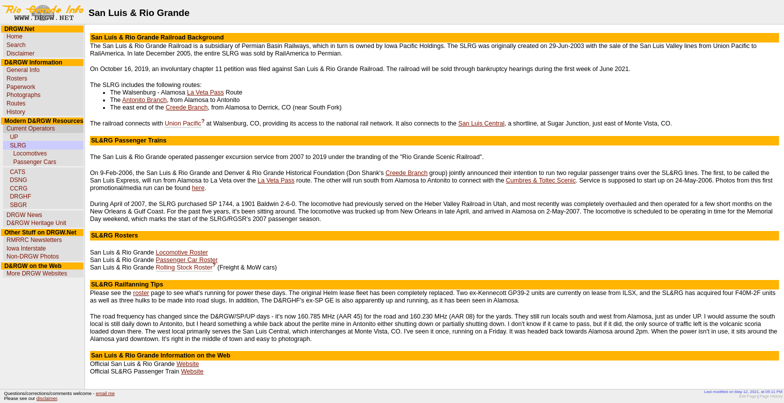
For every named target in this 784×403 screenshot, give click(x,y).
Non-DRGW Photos (32, 256)
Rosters (16, 78)
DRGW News (24, 215)
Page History (771, 396)
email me (105, 393)
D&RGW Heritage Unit (36, 223)
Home (14, 36)
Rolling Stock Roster (184, 267)
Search (16, 45)
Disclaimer (20, 53)
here (198, 188)
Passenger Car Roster (187, 260)
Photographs (23, 95)
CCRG (19, 188)
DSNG (19, 180)
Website (187, 364)
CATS (18, 172)
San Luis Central (481, 123)
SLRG (18, 145)
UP (14, 137)
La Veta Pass (205, 92)
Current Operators (30, 128)
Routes (16, 103)
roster (141, 293)
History (15, 112)
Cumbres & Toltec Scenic (541, 180)
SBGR (18, 205)
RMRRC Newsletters (34, 240)
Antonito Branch (144, 100)
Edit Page (747, 396)
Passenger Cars (34, 162)
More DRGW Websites (36, 273)
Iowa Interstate (26, 248)
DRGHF (21, 196)
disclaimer (46, 398)
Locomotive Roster (182, 252)
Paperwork (20, 87)
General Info (23, 70)
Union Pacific (183, 123)
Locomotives (29, 153)
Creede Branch (187, 107)
